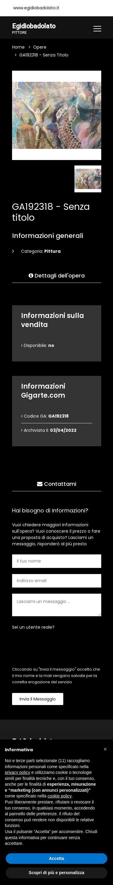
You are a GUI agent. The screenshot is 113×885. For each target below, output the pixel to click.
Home (18, 47)
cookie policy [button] (60, 796)
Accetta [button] (56, 858)
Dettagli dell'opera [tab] (57, 275)
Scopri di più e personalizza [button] (56, 872)
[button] (105, 749)
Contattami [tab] (56, 484)
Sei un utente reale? (33, 627)
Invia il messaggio (38, 699)
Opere (39, 47)
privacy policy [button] (17, 772)
